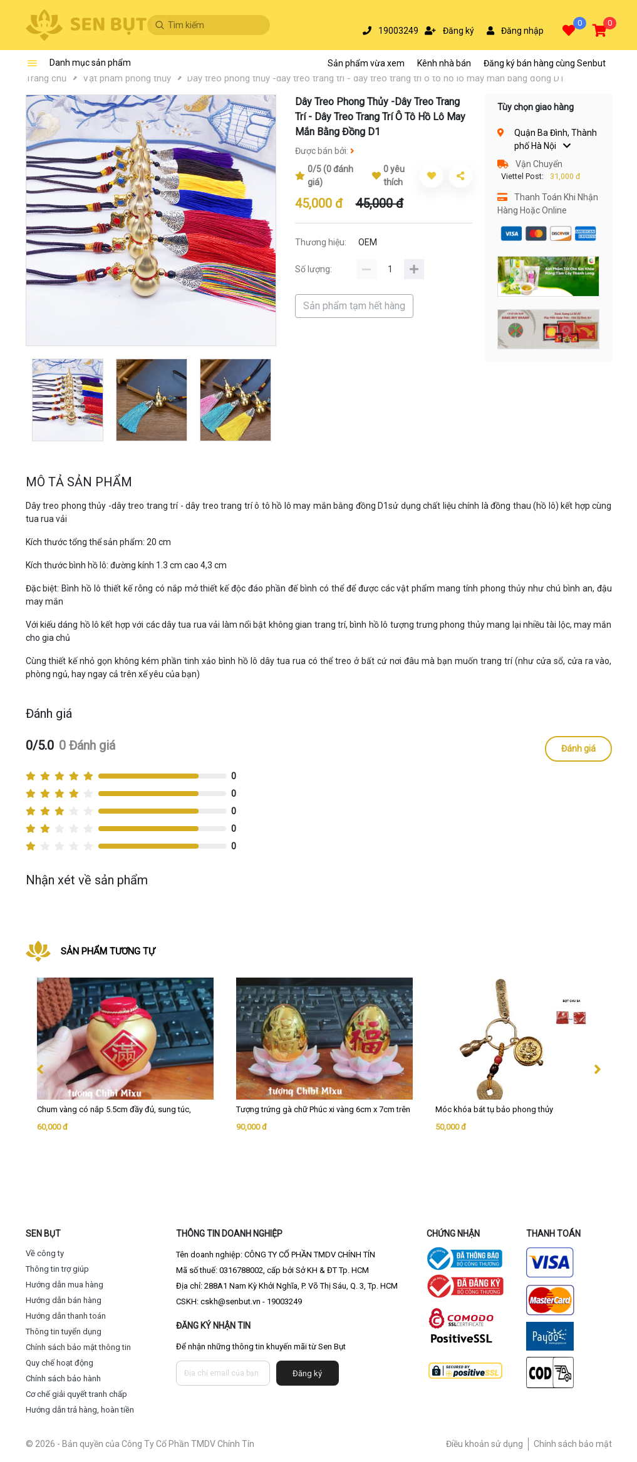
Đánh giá (578, 749)
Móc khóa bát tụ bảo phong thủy (494, 1109)
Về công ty (45, 1253)
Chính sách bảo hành (63, 1378)
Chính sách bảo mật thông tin (78, 1347)
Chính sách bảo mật (573, 1444)
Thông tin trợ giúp (57, 1269)
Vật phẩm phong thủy (127, 78)
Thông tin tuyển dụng (63, 1331)
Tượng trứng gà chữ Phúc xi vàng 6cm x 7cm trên (323, 1109)
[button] (571, 31)
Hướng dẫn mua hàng (64, 1284)
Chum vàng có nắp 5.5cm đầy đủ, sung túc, (114, 1109)
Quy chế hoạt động (59, 1362)
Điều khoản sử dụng (484, 1444)
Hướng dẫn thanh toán (66, 1316)
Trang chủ (46, 78)
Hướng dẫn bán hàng (63, 1300)
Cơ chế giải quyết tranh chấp (76, 1394)
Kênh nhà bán (444, 63)
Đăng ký (307, 1373)
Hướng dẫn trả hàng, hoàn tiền (80, 1409)
